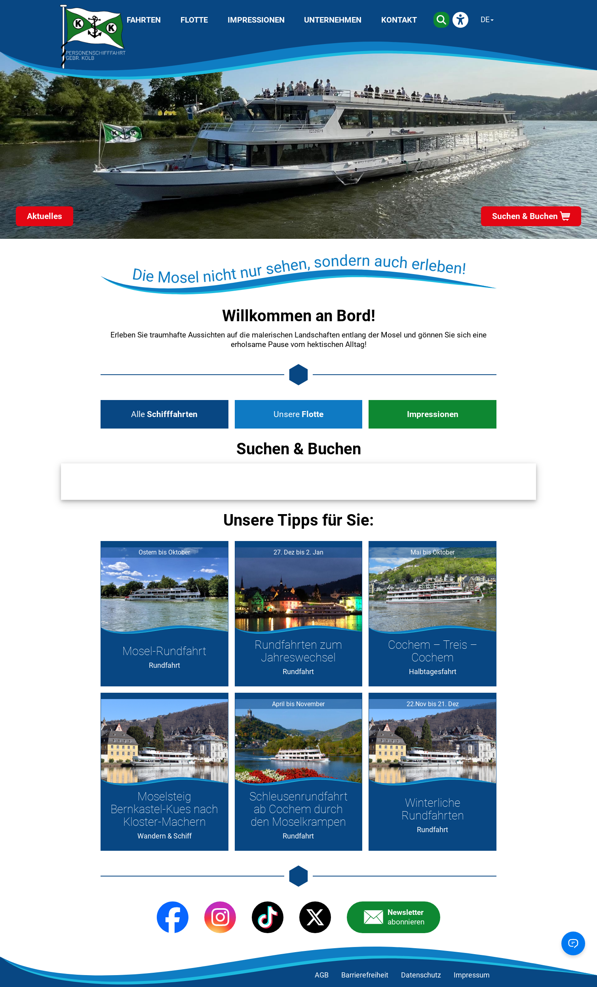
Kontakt (399, 20)
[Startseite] (92, 37)
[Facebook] (172, 917)
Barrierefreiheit (364, 975)
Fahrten (144, 20)
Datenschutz (421, 975)
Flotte (194, 20)
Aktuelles (44, 216)
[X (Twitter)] (315, 917)
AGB (322, 975)
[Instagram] (220, 917)
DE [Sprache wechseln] (485, 19)
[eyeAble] (460, 20)
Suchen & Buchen (525, 216)
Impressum (472, 975)
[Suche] (441, 20)
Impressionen (256, 20)
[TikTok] (267, 917)
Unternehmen (332, 20)
